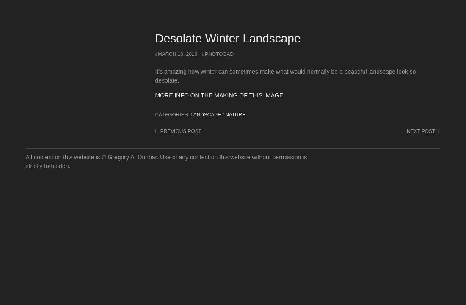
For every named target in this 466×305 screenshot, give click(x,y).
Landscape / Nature (217, 115)
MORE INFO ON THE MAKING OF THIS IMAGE (219, 95)
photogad (219, 54)
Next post (421, 131)
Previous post (180, 131)
